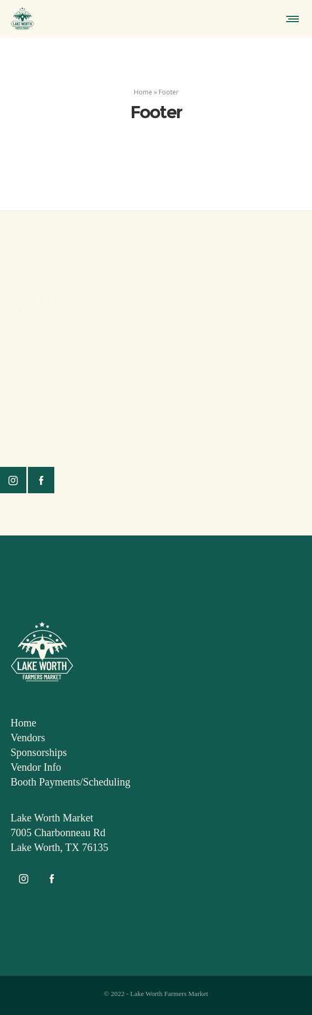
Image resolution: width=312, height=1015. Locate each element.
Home (143, 92)
